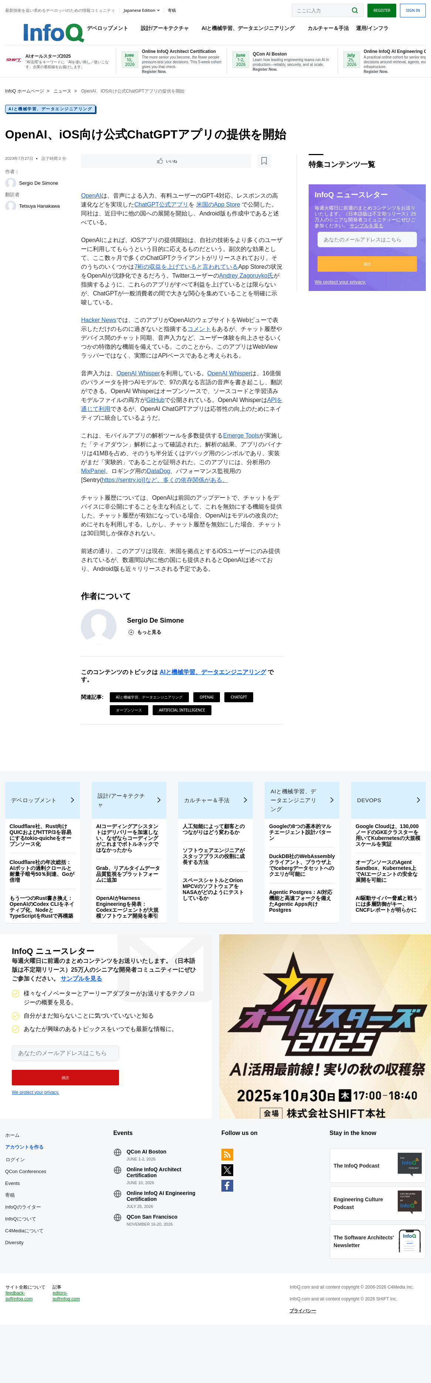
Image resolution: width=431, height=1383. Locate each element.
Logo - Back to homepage (37, 26)
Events (14, 1221)
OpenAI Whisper (139, 384)
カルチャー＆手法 (321, 30)
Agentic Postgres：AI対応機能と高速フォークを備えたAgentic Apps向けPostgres (300, 931)
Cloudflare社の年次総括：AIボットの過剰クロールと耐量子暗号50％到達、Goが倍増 (44, 895)
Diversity (16, 1280)
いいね (102, 170)
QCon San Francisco (153, 1255)
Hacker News (99, 330)
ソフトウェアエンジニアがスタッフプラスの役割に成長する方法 (214, 880)
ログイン (17, 1197)
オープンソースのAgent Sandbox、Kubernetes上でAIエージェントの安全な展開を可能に (385, 895)
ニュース (65, 100)
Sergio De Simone (41, 192)
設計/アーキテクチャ (157, 30)
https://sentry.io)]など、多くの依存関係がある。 (166, 490)
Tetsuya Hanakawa (41, 215)
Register (379, 8)
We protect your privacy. (338, 291)
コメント (200, 339)
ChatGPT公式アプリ (162, 215)
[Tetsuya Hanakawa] (12, 215)
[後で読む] (128, 170)
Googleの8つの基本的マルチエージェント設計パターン (300, 856)
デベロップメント (100, 30)
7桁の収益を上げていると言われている (193, 277)
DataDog (165, 481)
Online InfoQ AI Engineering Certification (162, 1234)
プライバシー (302, 1362)
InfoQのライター (25, 1245)
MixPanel (100, 481)
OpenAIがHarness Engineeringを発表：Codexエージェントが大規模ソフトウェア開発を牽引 (129, 931)
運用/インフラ (365, 30)
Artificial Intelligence (183, 720)
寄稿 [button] (174, 9)
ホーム (14, 1173)
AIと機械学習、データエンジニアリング (240, 30)
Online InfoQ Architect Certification (155, 1210)
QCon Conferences (27, 1209)
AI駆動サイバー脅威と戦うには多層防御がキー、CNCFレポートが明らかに (385, 928)
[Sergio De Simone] (12, 192)
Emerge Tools (242, 446)
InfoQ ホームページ (26, 100)
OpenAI (92, 206)
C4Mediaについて (26, 1268)
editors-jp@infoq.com (68, 1347)
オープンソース (130, 720)
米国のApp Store (219, 215)
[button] (365, 273)
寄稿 (12, 1233)
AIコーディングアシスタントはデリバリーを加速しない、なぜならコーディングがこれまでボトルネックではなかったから (129, 862)
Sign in (411, 8)
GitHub (162, 410)
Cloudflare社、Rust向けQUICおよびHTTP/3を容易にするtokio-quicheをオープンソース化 (43, 859)
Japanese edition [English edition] (141, 8)
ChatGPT (239, 707)
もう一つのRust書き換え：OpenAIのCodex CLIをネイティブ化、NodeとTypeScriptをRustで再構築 (44, 931)
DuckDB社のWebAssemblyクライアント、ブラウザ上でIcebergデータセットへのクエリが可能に (300, 892)
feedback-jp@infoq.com (21, 1347)
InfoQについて (22, 1256)
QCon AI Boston (148, 1189)
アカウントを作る (26, 1185)
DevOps (368, 824)
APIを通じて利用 (104, 419)
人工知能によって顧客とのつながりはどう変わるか (214, 853)
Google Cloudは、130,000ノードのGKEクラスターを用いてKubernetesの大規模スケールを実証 (386, 859)
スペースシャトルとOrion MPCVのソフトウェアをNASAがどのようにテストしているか (213, 913)
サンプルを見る (364, 234)
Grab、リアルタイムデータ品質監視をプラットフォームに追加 (130, 898)
